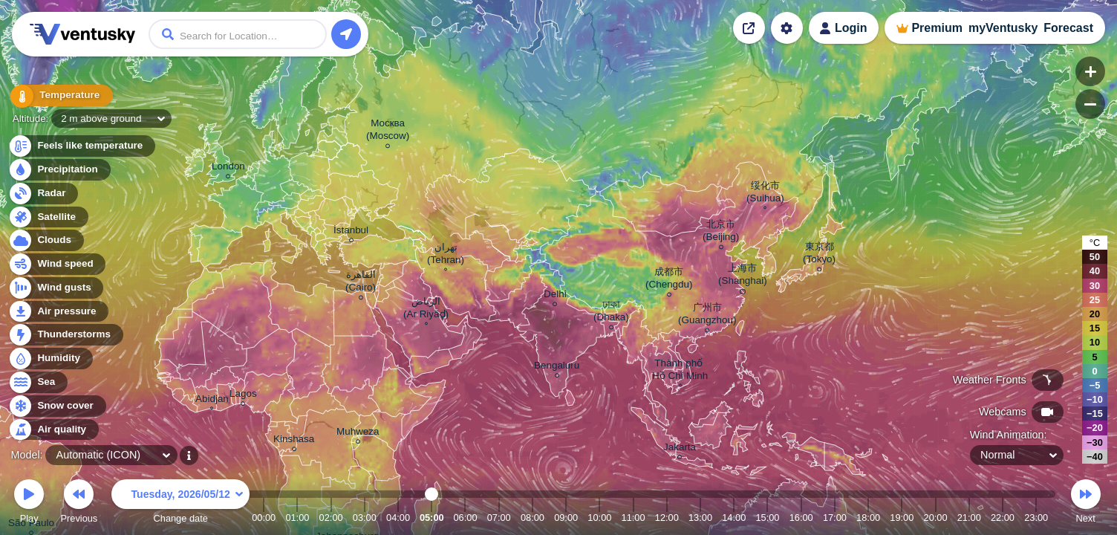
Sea (37, 382)
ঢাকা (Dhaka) (611, 313)
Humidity (50, 358)
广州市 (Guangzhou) (707, 316)
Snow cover (57, 406)
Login (851, 28)
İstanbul (350, 232)
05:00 (432, 517)
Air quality (53, 430)
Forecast (1068, 28)
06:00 (465, 517)
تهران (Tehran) (445, 255)
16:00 (801, 517)
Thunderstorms (65, 335)
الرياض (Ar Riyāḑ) (426, 309)
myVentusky (1003, 28)
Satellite (48, 217)
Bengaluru (556, 367)
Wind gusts (55, 288)
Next (1086, 503)
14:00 (734, 517)
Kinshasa (293, 441)
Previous (78, 503)
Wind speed (57, 264)
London (228, 168)
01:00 (297, 517)
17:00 (835, 517)
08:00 (532, 517)
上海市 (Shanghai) (742, 276)
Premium (936, 28)
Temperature (58, 96)
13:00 (700, 517)
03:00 (365, 517)
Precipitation (59, 170)
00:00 (264, 517)
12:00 (667, 517)
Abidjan (212, 400)
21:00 (969, 517)
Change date (180, 503)
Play (29, 503)
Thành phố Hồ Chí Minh (680, 371)
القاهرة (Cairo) (360, 283)
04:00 (398, 517)
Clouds (45, 240)
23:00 (1036, 517)
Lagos (243, 395)
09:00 (566, 517)
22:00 (1003, 517)
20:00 (936, 517)
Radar (43, 193)
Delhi (555, 296)
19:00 (902, 517)
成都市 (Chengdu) (669, 280)
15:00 (767, 517)
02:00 (331, 517)
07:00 (499, 517)
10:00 (599, 517)
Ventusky (80, 34)
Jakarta (679, 449)
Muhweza (358, 433)
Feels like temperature (81, 146)
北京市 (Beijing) (721, 232)
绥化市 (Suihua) (765, 193)
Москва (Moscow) (387, 131)
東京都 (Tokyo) (819, 255)
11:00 (633, 517)
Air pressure (58, 311)
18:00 (868, 517)
